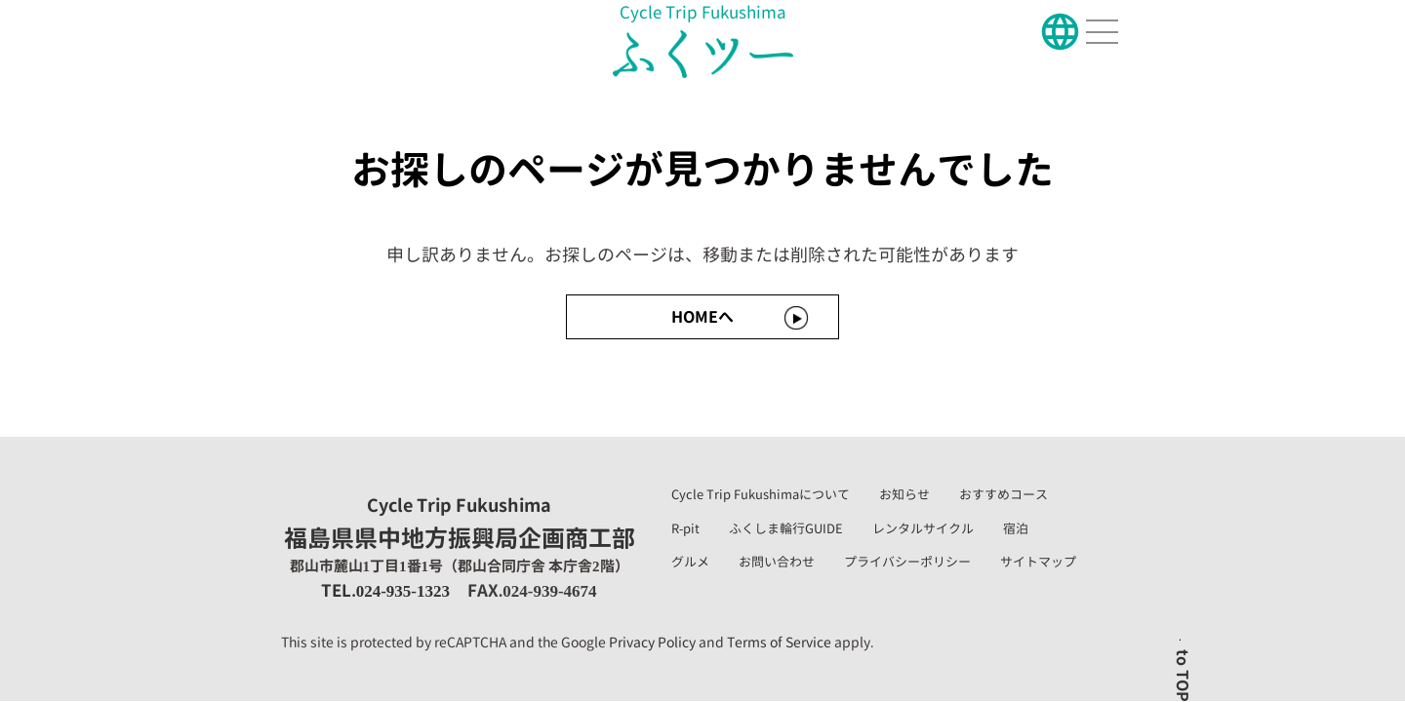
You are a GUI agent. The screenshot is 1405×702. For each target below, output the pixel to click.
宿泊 (1015, 528)
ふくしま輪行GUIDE (786, 528)
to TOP (1182, 675)
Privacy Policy (652, 642)
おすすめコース (1003, 494)
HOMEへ (702, 317)
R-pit (685, 528)
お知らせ (904, 494)
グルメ (690, 561)
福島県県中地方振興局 (459, 524)
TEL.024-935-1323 (385, 590)
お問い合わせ (777, 561)
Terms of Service (779, 642)
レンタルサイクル (923, 528)
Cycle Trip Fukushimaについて (760, 494)
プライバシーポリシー (907, 561)
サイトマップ (1038, 561)
